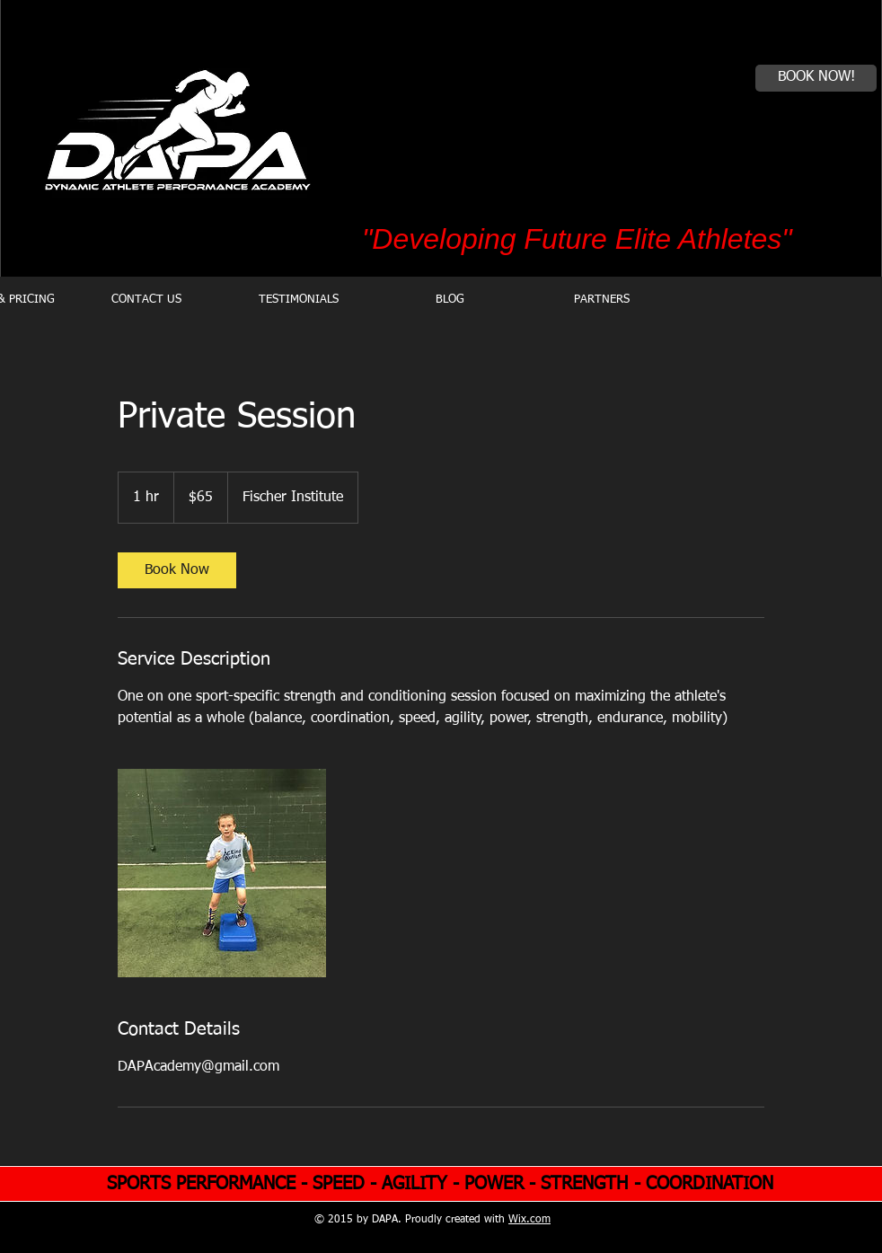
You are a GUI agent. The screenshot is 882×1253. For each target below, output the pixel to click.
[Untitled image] (222, 873)
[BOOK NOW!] (816, 78)
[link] (177, 570)
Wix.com (529, 1219)
